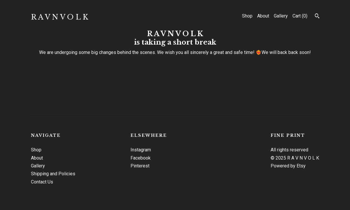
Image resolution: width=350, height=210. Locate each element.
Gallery (281, 16)
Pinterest (139, 166)
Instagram (140, 150)
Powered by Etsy (288, 166)
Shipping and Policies (53, 173)
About (263, 16)
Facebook (140, 158)
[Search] (317, 16)
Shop (247, 16)
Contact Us (42, 182)
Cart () (299, 16)
